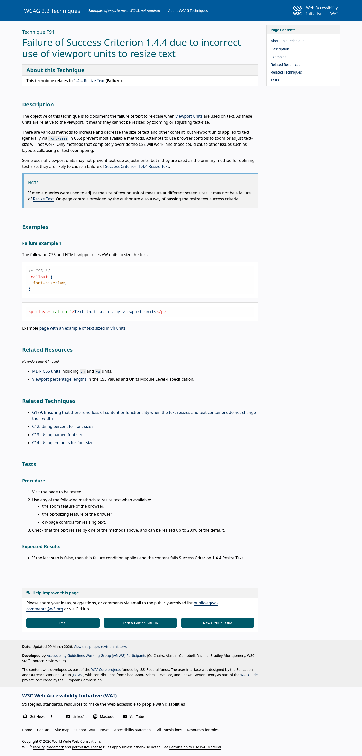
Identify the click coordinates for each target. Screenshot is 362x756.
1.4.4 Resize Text (89, 80)
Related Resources (285, 64)
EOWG (78, 674)
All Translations (169, 729)
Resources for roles (203, 729)
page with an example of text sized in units (82, 328)
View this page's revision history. (100, 646)
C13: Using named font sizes (58, 434)
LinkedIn (79, 716)
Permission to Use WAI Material (195, 747)
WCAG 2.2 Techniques (52, 10)
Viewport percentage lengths (59, 379)
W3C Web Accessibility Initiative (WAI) (69, 695)
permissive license (87, 747)
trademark (55, 747)
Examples (278, 56)
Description (280, 49)
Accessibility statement (133, 729)
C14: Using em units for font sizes (63, 442)
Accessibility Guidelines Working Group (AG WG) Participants (96, 655)
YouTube (137, 716)
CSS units (46, 371)
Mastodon (108, 716)
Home (27, 729)
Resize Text (43, 199)
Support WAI (84, 729)
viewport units (189, 116)
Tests (275, 80)
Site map (62, 729)
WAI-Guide (249, 674)
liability (38, 747)
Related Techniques (286, 72)
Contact (43, 729)
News (104, 729)
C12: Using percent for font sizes (62, 426)
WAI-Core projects (106, 669)
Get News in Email (44, 716)
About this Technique (288, 40)
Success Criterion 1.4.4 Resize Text (137, 166)
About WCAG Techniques (188, 10)
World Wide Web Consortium (76, 741)
